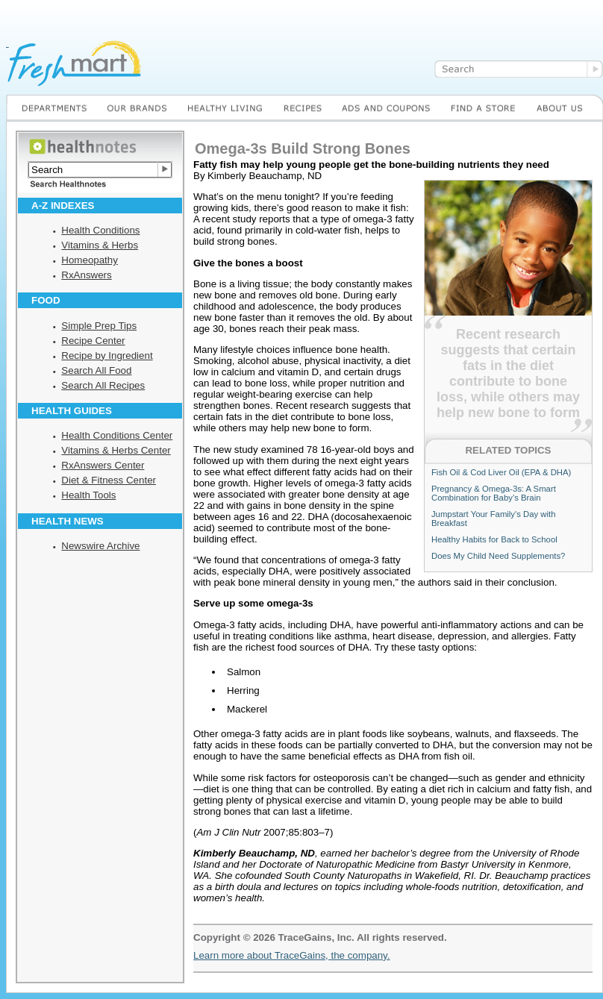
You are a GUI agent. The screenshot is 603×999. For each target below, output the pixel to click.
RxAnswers (86, 275)
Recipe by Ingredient (106, 355)
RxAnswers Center (102, 465)
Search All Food (96, 370)
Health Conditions (100, 230)
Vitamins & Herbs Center (115, 450)
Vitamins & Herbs (99, 245)
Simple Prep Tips (99, 325)
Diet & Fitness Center (108, 480)
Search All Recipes (103, 385)
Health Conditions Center (116, 435)
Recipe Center (93, 340)
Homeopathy (89, 260)
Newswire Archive (100, 545)
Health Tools (88, 495)
